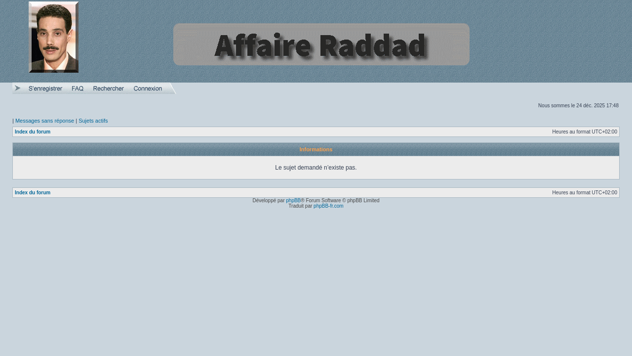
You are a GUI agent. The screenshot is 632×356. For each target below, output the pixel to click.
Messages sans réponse (44, 121)
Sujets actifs (93, 121)
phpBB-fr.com (329, 206)
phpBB (293, 200)
